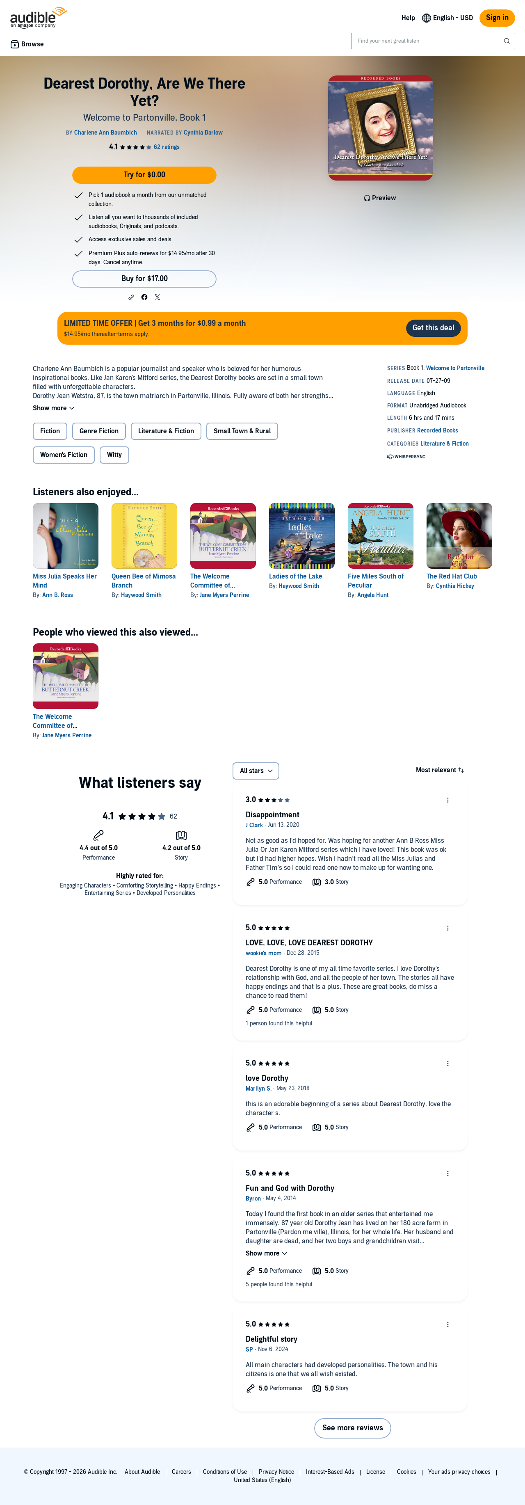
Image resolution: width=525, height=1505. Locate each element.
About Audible (142, 1471)
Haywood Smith (141, 595)
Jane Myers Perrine (224, 595)
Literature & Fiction (166, 431)
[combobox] (433, 41)
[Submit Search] (507, 41)
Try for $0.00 (144, 175)
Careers (181, 1471)
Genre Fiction (99, 431)
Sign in (497, 18)
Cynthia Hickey (455, 586)
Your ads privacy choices (459, 1471)
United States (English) (262, 1480)
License (375, 1471)
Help (408, 18)
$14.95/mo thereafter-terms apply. (155, 328)
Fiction (50, 431)
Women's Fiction (63, 455)
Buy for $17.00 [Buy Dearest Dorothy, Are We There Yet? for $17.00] (144, 278)
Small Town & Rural (242, 431)
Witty (114, 455)
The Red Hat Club (452, 576)
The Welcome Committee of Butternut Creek (213, 585)
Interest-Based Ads (330, 1471)
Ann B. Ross (57, 595)
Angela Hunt (372, 595)
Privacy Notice (276, 1471)
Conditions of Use (225, 1471)
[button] (131, 297)
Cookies (406, 1471)
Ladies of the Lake (295, 576)
